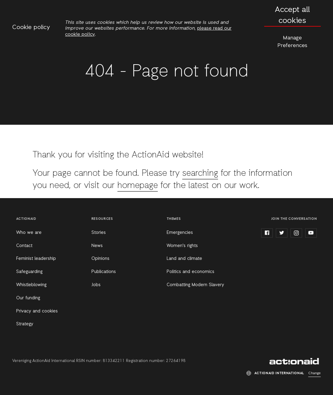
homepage (137, 186)
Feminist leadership (36, 259)
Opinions (100, 259)
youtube (311, 233)
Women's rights (182, 246)
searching (200, 173)
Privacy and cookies (37, 311)
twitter (281, 233)
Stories (98, 233)
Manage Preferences (292, 41)
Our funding (28, 298)
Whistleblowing (31, 285)
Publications (103, 272)
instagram (296, 233)
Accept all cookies (292, 15)
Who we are (29, 233)
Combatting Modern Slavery (195, 285)
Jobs (96, 285)
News (97, 246)
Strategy (24, 324)
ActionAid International (295, 361)
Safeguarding (29, 272)
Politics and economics (190, 272)
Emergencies (180, 233)
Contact (24, 246)
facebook (267, 233)
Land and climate (184, 259)
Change (314, 373)
